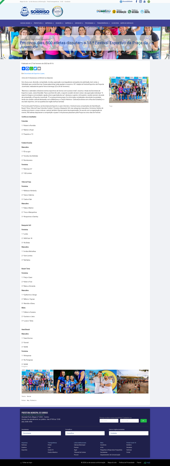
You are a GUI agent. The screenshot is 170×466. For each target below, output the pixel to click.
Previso (76, 447)
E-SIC (61, 1)
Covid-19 (50, 450)
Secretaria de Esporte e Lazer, (34, 73)
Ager (75, 450)
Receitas (129, 447)
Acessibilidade (126, 1)
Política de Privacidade (127, 462)
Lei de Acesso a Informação (37, 1)
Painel (139, 462)
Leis (49, 447)
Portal (49, 445)
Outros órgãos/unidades (116, 429)
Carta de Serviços (126, 23)
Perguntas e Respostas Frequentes (111, 450)
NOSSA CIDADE (26, 23)
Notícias (24, 445)
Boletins (129, 445)
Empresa (69, 23)
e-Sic (101, 447)
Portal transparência (53, 1)
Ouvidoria (67, 1)
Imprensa (49, 23)
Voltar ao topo (26, 463)
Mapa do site (24, 1)
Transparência (103, 23)
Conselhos (68, 429)
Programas (90, 23)
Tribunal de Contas (80, 452)
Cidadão (60, 23)
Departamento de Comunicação (110, 455)
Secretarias (25, 429)
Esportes (24, 450)
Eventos (24, 447)
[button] (57, 11)
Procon (76, 455)
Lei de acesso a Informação (96, 462)
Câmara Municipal (79, 445)
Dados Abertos (52, 452)
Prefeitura (39, 23)
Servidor (79, 23)
